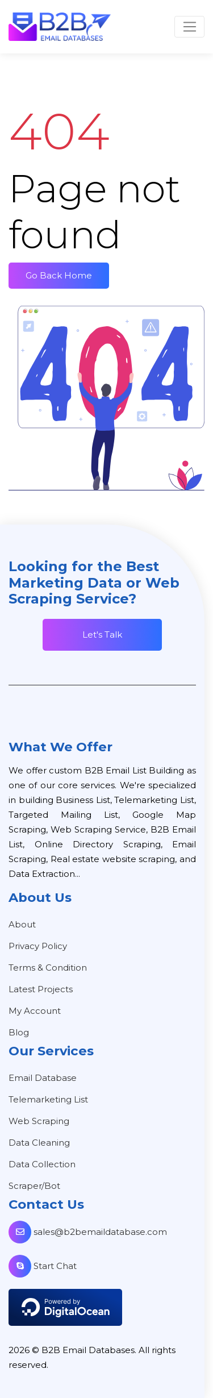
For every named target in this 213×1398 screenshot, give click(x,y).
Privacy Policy (38, 946)
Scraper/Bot (34, 1185)
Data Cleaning (39, 1142)
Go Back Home (59, 275)
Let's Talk (102, 634)
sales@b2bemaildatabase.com (88, 1231)
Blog (19, 1032)
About (22, 924)
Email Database (43, 1077)
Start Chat (43, 1265)
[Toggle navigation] (189, 27)
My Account (35, 1010)
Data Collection (42, 1164)
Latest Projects (41, 989)
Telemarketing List (48, 1099)
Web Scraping (39, 1121)
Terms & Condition (48, 967)
